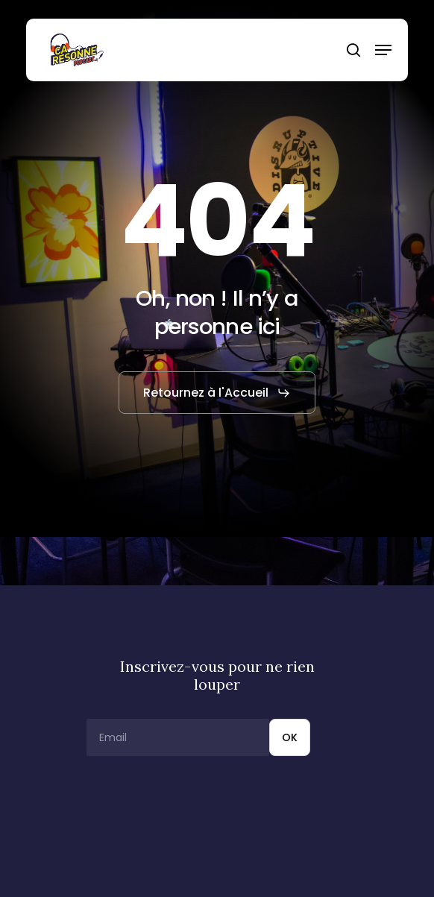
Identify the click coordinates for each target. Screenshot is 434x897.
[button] (383, 50)
